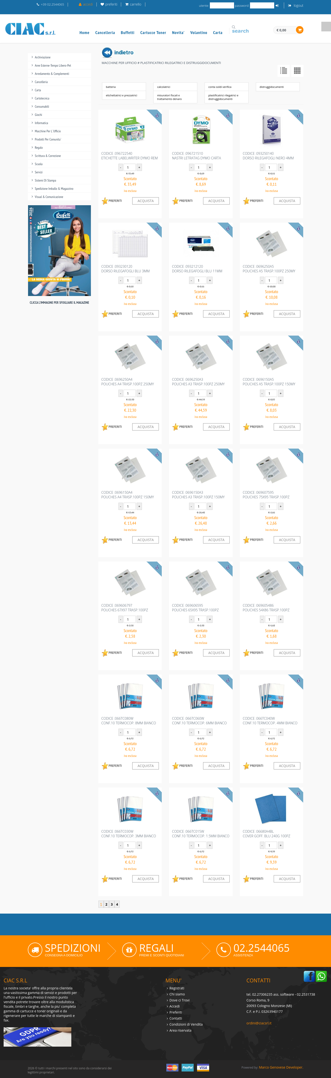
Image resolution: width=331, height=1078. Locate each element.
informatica (41, 123)
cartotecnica (42, 98)
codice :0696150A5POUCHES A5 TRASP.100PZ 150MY (269, 381)
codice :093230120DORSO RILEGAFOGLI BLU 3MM (125, 268)
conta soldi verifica (219, 87)
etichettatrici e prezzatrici (121, 95)
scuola (39, 164)
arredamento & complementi (52, 73)
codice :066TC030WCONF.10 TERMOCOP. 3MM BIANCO (128, 833)
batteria (111, 87)
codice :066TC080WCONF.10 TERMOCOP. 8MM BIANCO (128, 720)
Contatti (175, 1018)
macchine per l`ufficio (48, 131)
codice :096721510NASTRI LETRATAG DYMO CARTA (196, 155)
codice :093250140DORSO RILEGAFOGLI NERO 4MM (268, 155)
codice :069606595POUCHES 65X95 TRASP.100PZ (195, 607)
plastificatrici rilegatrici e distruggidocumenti (223, 97)
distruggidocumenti (272, 87)
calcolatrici (163, 87)
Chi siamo (177, 994)
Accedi (174, 1006)
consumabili (42, 106)
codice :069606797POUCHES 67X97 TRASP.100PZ (124, 607)
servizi (39, 172)
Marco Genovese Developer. (281, 1067)
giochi (38, 115)
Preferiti (175, 1012)
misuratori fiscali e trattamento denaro (169, 97)
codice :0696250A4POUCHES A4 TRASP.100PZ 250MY (127, 381)
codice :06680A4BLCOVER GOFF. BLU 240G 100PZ (266, 833)
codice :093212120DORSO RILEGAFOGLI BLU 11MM (197, 268)
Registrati (176, 988)
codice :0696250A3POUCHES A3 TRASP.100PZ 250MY (198, 381)
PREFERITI (111, 201)
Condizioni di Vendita (186, 1024)
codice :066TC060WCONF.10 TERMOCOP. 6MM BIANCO (199, 720)
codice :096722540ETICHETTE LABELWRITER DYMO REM (129, 155)
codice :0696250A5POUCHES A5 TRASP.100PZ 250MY (269, 268)
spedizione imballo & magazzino (54, 188)
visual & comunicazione (49, 197)
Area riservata (180, 1030)
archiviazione (43, 57)
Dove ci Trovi (179, 1000)
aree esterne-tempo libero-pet (53, 65)
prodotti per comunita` (48, 139)
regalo (39, 147)
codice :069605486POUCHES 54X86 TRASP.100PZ (266, 607)
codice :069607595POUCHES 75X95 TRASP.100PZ (266, 494)
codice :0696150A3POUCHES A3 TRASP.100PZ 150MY (198, 494)
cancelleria (41, 82)
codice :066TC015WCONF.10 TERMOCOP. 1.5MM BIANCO (200, 833)
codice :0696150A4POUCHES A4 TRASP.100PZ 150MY (127, 494)
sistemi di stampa (45, 180)
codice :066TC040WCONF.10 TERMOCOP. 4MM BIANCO (270, 720)
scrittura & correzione (48, 156)
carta (38, 90)
